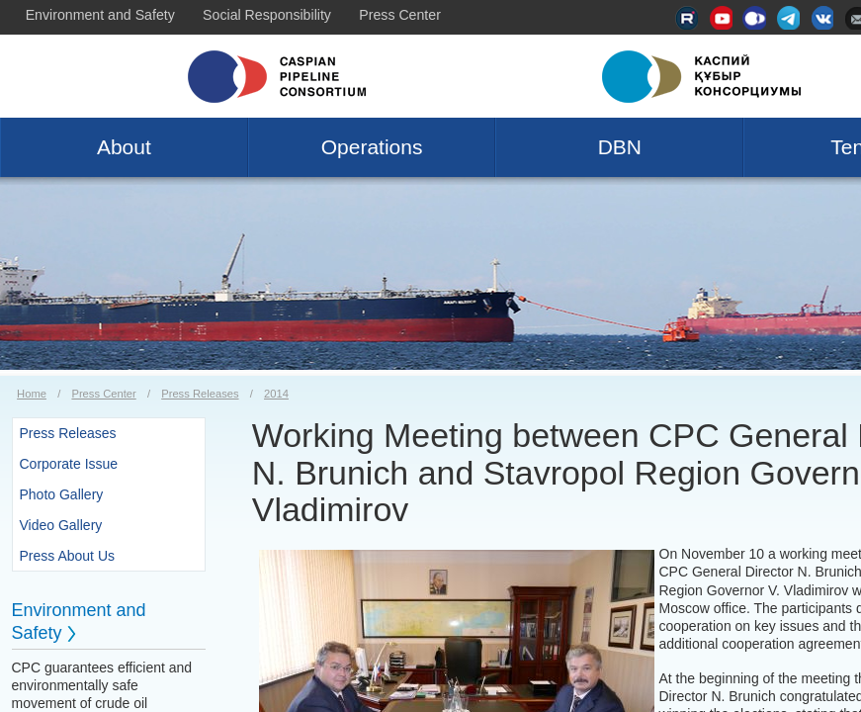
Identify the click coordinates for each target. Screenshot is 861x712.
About (124, 146)
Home (31, 394)
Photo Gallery (62, 494)
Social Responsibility (267, 15)
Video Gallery (61, 525)
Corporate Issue (69, 464)
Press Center (400, 15)
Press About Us (68, 556)
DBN (620, 146)
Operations (372, 146)
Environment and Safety (100, 15)
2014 (276, 394)
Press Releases (199, 394)
